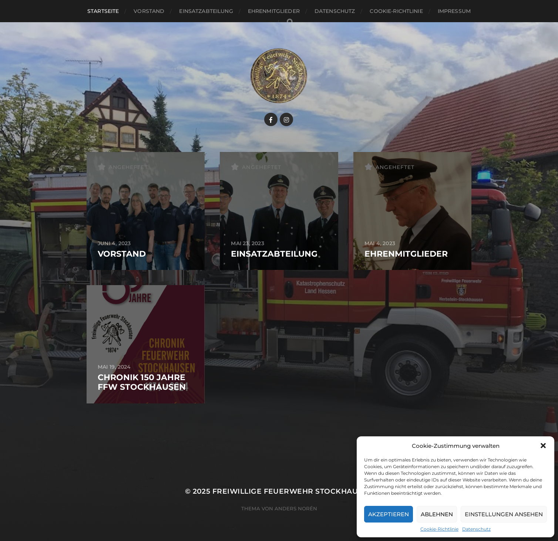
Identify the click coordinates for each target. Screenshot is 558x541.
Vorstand (149, 11)
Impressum (454, 11)
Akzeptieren (388, 514)
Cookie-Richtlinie (439, 529)
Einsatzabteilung (206, 11)
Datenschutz (476, 529)
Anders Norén (296, 508)
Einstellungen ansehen (504, 514)
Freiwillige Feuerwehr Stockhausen (292, 491)
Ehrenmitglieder (274, 11)
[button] (543, 445)
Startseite (103, 11)
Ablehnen (437, 514)
